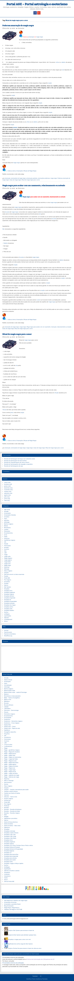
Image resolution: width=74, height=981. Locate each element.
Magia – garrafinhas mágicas (12, 750)
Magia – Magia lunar (9, 768)
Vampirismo (7, 876)
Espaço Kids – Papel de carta (12, 728)
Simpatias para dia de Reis (11, 854)
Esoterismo (7, 719)
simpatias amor (8, 590)
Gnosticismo (7, 737)
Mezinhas (6, 567)
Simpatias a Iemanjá (9, 831)
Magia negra (21, 188)
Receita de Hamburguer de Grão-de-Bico (15, 460)
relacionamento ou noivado (64, 327)
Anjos (5, 683)
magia (5, 554)
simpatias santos (8, 607)
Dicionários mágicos (9, 714)
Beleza (6, 526)
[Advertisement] (37, 659)
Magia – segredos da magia (11, 775)
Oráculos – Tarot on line (10, 796)
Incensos (6, 549)
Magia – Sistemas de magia (11, 777)
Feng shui (6, 538)
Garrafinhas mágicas (9, 540)
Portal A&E (7, 578)
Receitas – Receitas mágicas (12, 813)
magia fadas (7, 562)
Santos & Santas (8, 824)
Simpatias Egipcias (9, 851)
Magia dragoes (8, 558)
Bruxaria (6, 703)
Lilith (5, 553)
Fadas (5, 536)
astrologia (6, 522)
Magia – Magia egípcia (10, 764)
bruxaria (7, 212)
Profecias (6, 805)
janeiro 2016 (7, 486)
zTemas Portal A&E (9, 881)
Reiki (5, 814)
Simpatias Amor (8, 840)
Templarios (7, 872)
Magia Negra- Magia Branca (11, 907)
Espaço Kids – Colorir (10, 726)
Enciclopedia (7, 717)
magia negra (39, 37)
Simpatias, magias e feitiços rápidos (13, 863)
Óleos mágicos (8, 786)
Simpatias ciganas (9, 843)
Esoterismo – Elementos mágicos (13, 721)
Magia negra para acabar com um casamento (38, 327)
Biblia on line (7, 699)
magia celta (7, 556)
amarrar (15, 127)
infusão (56, 392)
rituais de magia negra (15, 180)
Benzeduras (7, 527)
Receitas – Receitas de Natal (12, 811)
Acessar (6, 630)
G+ (40, 976)
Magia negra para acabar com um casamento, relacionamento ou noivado (33, 185)
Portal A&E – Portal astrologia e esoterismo (37, 4)
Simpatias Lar (7, 852)
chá (17, 365)
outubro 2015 (7, 491)
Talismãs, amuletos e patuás (11, 870)
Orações (6, 572)
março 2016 (7, 482)
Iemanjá (6, 547)
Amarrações (21, 28)
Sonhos (6, 612)
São (3, 229)
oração (50, 83)
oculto (38, 300)
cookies (6, 529)
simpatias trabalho (9, 610)
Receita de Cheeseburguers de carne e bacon (16, 462)
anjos (5, 518)
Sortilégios (7, 867)
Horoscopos (7, 545)
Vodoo (6, 878)
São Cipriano (7, 587)
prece (11, 412)
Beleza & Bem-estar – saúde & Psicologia (15, 692)
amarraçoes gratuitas (31, 178)
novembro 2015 (8, 489)
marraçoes (54, 327)
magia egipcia (8, 560)
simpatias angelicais (9, 592)
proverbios (7, 581)
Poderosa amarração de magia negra (18, 25)
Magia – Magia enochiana (11, 766)
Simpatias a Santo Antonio (11, 833)
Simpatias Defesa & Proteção (12, 847)
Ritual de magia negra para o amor (31, 180)
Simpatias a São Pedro (10, 838)
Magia (5, 748)
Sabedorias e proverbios (10, 818)
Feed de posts (8, 632)
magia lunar (7, 563)
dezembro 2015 (8, 488)
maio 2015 (7, 500)
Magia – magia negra (10, 770)
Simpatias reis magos (10, 605)
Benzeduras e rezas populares (12, 696)
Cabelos (5, 243)
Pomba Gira (7, 800)
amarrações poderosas (44, 178)
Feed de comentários (10, 634)
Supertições (7, 869)
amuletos (6, 517)
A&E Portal (7, 509)
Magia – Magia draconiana (11, 762)
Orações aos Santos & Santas (12, 793)
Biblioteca (6, 701)
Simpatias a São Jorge (10, 836)
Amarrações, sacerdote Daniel (12, 904)
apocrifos (6, 520)
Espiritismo (7, 730)
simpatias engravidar (9, 598)
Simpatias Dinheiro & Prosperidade (13, 849)
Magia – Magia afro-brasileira (12, 752)
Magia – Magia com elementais (12, 757)
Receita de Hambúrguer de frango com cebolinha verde (19, 459)
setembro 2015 (8, 493)
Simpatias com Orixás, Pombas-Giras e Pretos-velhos (18, 845)
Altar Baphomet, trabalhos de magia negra (15, 900)
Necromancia (7, 782)
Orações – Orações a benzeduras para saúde (16, 789)
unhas (57, 62)
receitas (6, 583)
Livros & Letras (8, 744)
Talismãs (6, 617)
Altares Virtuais (8, 679)
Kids (5, 551)
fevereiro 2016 (8, 484)
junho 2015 (7, 498)
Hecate (6, 544)
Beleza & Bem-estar (9, 690)
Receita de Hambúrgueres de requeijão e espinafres (18, 464)
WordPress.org (8, 635)
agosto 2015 (7, 495)
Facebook (35, 976)
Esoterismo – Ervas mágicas (11, 723)
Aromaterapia (7, 685)
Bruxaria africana (8, 705)
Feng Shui (7, 734)
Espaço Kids (7, 725)
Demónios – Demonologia (11, 710)
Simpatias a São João (10, 834)
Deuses (6, 712)
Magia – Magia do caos (10, 761)
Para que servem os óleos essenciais (14, 574)
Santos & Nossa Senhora (11, 822)
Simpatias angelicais (9, 842)
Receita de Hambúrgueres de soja (13, 466)
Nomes (6, 784)
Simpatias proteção (9, 603)
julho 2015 (7, 497)
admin (13, 28)
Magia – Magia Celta (9, 755)
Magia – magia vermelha (11, 773)
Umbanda (6, 874)
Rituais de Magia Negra (30, 171)
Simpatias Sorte (8, 861)
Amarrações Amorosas (10, 902)
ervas (5, 535)
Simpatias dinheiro (9, 596)
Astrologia (7, 687)
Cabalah (6, 707)
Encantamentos (8, 533)
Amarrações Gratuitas (10, 515)
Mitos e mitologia (8, 780)
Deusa (4, 409)
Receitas (6, 807)
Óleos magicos (8, 571)
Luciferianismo (8, 746)
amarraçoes (7, 178)
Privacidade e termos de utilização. (13, 963)
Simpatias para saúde (10, 860)
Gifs (5, 542)
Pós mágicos (7, 580)
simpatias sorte (8, 608)
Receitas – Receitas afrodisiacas (12, 809)
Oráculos (6, 795)
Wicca (6, 621)
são (63, 70)
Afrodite (6, 511)
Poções (6, 576)
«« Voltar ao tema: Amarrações (14, 171)
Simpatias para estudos (10, 858)
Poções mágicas (8, 798)
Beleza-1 (6, 694)
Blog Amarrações (9, 906)
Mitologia (6, 569)
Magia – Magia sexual (10, 771)
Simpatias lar (7, 599)
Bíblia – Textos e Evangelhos (12, 698)
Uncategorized (8, 619)
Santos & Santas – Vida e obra (12, 825)
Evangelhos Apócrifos (10, 732)
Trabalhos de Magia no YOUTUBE (13, 909)
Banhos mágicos (8, 524)
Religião (6, 816)
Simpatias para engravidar (11, 856)
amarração (31, 37)
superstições (7, 616)
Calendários (7, 708)
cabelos (63, 62)
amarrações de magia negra (18, 178)
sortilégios (7, 614)
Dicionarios (7, 531)
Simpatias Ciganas (9, 594)
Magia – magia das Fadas (11, 759)
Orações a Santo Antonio (11, 791)
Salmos (6, 585)
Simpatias (6, 589)
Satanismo (7, 827)
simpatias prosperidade (10, 601)
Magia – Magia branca (10, 753)
